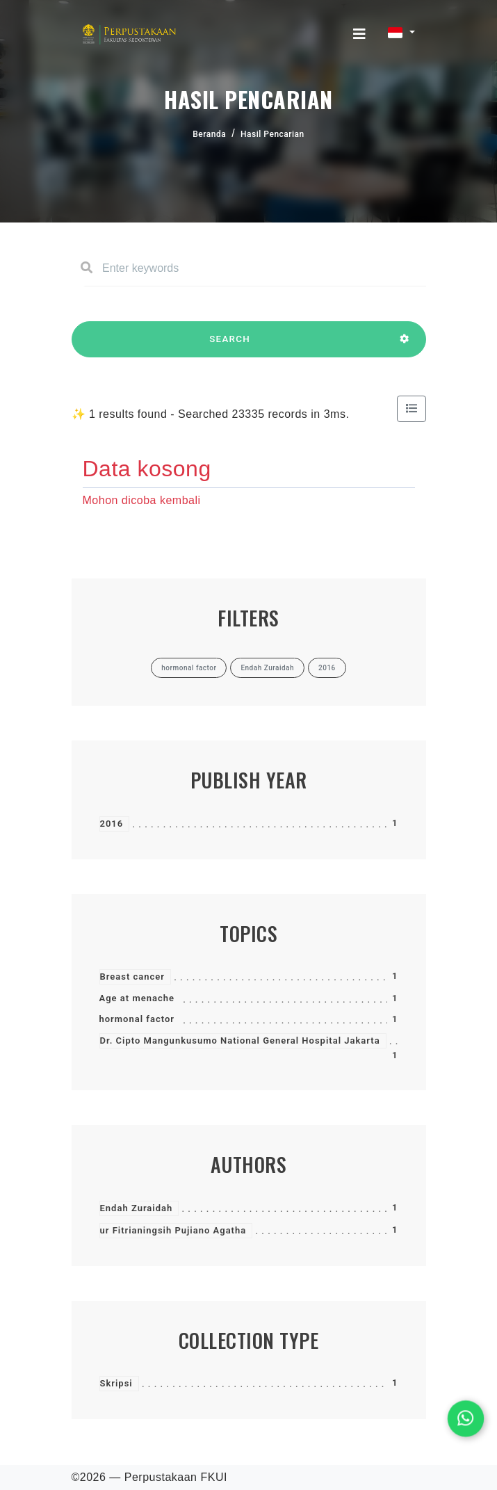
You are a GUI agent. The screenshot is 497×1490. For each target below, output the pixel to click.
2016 (112, 823)
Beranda (209, 134)
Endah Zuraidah (136, 1208)
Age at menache (136, 998)
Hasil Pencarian (272, 134)
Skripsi (116, 1383)
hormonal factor (136, 1019)
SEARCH (230, 345)
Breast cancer (132, 976)
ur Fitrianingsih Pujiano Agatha (173, 1230)
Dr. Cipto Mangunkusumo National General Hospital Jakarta (240, 1040)
